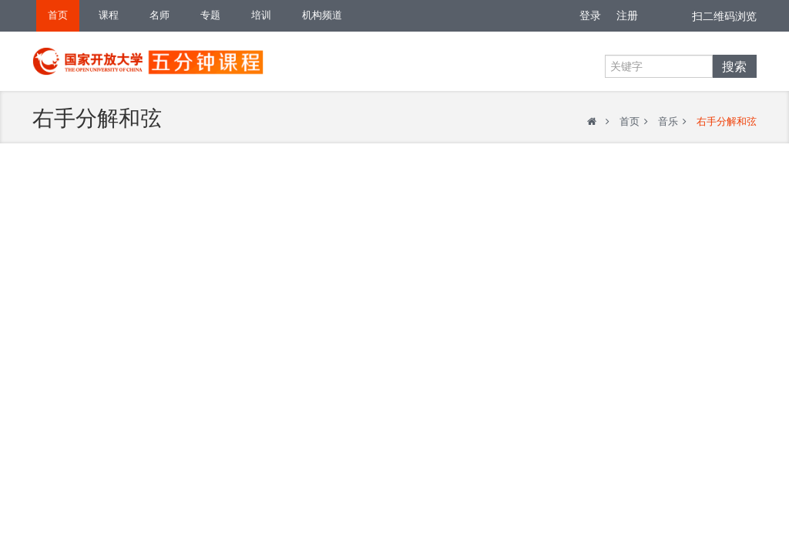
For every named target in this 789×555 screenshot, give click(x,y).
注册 (627, 15)
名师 (159, 15)
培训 (261, 15)
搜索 (734, 66)
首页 (58, 15)
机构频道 (322, 15)
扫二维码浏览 (724, 16)
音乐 (668, 121)
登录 (590, 15)
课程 (109, 15)
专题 (210, 15)
